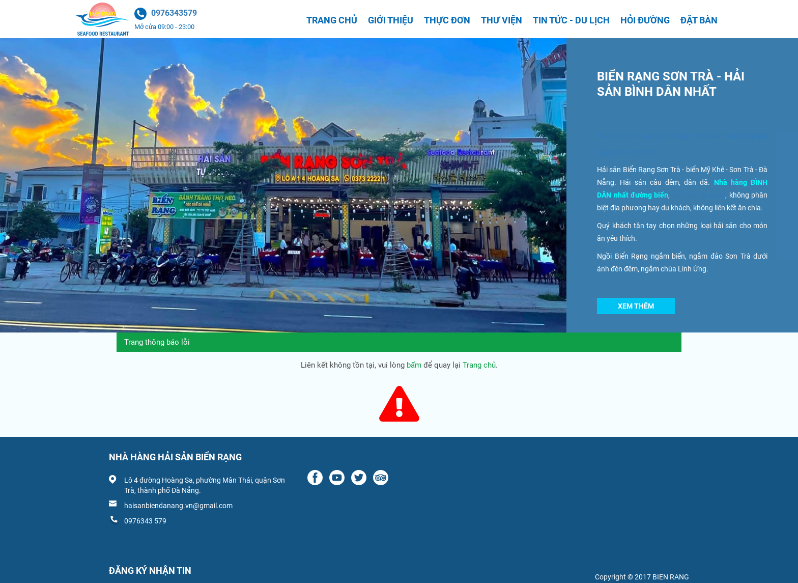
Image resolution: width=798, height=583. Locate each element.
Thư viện (501, 20)
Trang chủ (331, 20)
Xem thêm (636, 306)
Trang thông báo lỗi (157, 342)
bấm (414, 365)
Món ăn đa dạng (699, 195)
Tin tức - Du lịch (571, 20)
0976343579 (174, 13)
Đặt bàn (699, 20)
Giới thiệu (390, 20)
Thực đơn (447, 20)
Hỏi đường (645, 20)
